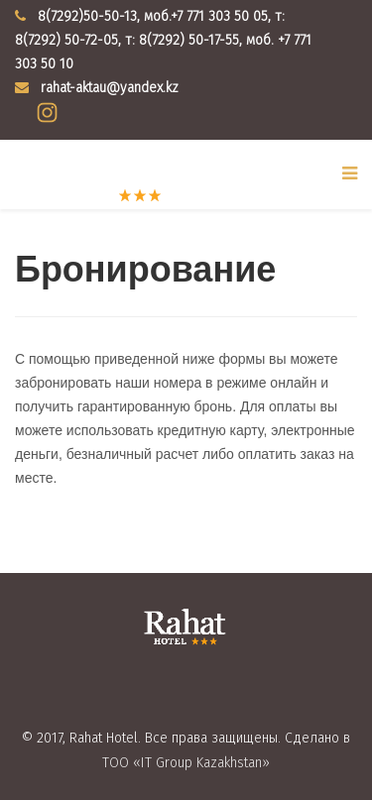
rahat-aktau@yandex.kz (110, 87)
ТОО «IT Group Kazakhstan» (186, 762)
